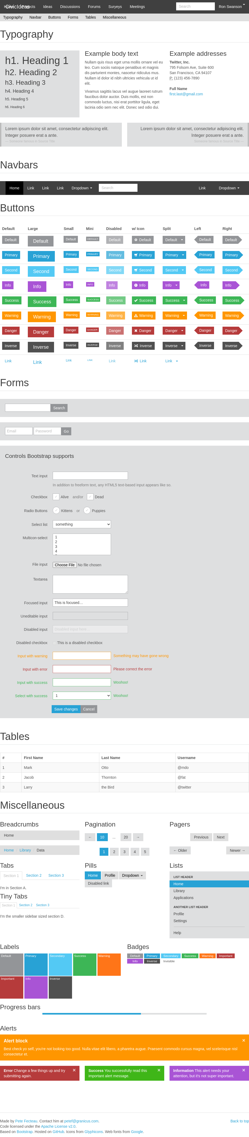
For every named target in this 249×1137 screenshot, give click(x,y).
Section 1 (11, 876)
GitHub (58, 1132)
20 (126, 837)
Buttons (54, 17)
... (114, 837)
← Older (180, 850)
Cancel (89, 709)
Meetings (137, 7)
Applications (184, 898)
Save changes (66, 709)
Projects (28, 7)
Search (59, 408)
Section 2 (33, 875)
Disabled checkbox (31, 643)
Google (137, 1132)
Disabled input (35, 629)
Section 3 (56, 875)
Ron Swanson (232, 6)
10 (102, 837)
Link (30, 188)
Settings (180, 921)
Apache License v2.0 (58, 1126)
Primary (11, 255)
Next (221, 837)
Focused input (35, 603)
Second (11, 270)
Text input (39, 476)
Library (25, 850)
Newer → (237, 850)
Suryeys (115, 7)
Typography (13, 17)
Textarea (40, 579)
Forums (94, 7)
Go (66, 431)
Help (177, 933)
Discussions (70, 7)
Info (8, 285)
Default (10, 240)
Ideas (47, 7)
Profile (110, 875)
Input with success (32, 682)
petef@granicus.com (81, 1121)
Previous (201, 837)
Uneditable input (34, 616)
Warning (12, 315)
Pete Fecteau (26, 1121)
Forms (73, 17)
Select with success (31, 696)
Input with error (35, 669)
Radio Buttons (35, 511)
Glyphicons (94, 1132)
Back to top (239, 1121)
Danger (11, 331)
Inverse (11, 346)
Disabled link (98, 883)
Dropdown (82, 188)
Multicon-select (35, 538)
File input (39, 564)
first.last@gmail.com (186, 94)
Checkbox (39, 497)
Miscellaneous (114, 17)
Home (9, 7)
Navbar (35, 17)
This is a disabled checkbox (78, 643)
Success (12, 300)
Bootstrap (25, 1132)
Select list (39, 524)
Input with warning (32, 656)
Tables (90, 17)
